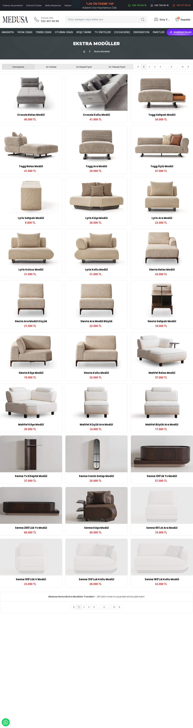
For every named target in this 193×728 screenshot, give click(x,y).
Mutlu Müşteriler (53, 5)
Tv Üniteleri (103, 32)
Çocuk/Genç (122, 32)
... (166, 66)
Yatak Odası (24, 32)
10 (183, 66)
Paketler (158, 32)
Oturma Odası (64, 32)
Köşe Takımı (83, 32)
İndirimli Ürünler (34, 5)
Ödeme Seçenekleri (13, 5)
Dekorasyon (141, 32)
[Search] (143, 19)
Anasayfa (8, 32)
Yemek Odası (43, 32)
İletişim (68, 5)
